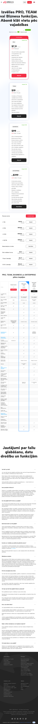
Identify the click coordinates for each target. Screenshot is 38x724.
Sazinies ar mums (25, 683)
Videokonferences (8, 695)
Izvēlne (1, 2)
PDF (12, 687)
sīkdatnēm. (29, 722)
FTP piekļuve (6, 690)
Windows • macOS (10, 686)
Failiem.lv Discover (8, 692)
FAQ (22, 687)
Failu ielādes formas (25, 669)
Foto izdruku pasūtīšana (26, 673)
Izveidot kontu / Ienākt (8, 659)
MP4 (15, 687)
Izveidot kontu (31, 216)
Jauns (29, 2)
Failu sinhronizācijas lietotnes (4, 367)
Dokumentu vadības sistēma (4, 414)
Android (14, 683)
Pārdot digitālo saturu (25, 670)
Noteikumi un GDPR (8, 664)
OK (33, 722)
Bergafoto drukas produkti (27, 674)
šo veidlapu (13, 548)
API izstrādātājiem (25, 686)
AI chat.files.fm (7, 693)
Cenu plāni (6, 660)
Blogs (22, 689)
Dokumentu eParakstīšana (3, 338)
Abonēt (19, 75)
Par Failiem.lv (24, 684)
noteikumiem (22, 722)
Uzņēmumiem (7, 663)
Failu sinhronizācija (25, 659)
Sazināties (19, 206)
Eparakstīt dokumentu (9, 696)
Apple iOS (6, 684)
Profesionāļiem (7, 661)
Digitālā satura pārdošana (3, 332)
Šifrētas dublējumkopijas (26, 664)
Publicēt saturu (24, 672)
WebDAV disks (7, 689)
